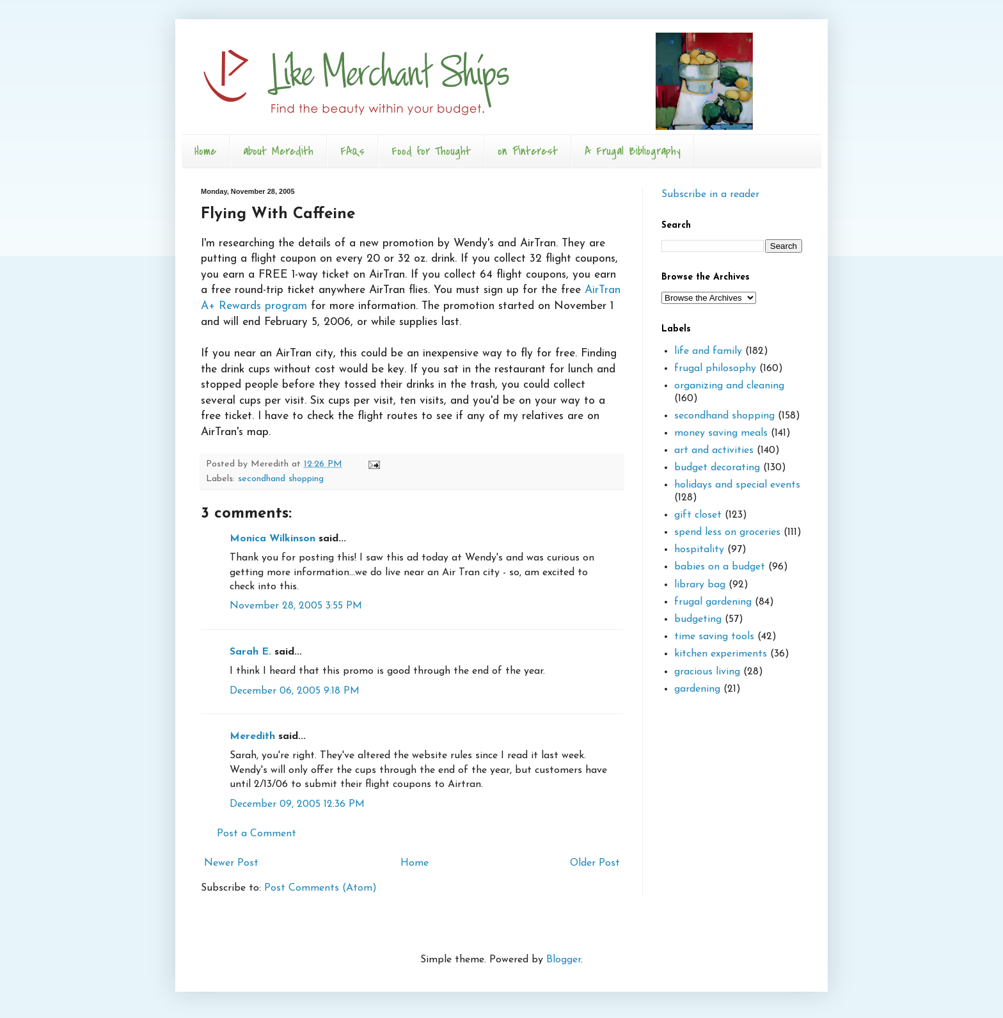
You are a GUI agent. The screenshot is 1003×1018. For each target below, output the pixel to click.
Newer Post (231, 863)
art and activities (714, 450)
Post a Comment (256, 834)
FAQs (352, 151)
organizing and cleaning (729, 386)
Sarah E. (250, 652)
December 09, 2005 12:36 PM (297, 804)
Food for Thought (431, 151)
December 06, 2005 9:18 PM (294, 691)
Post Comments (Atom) (320, 888)
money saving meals (721, 433)
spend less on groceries (727, 532)
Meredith (252, 736)
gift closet (698, 515)
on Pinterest (528, 151)
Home (205, 151)
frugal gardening (713, 602)
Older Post (595, 863)
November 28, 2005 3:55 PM (296, 606)
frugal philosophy (715, 368)
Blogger (563, 960)
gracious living (707, 672)
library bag (699, 585)
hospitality (699, 550)
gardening (697, 689)
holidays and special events (737, 485)
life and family (708, 351)
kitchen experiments (720, 654)
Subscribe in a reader (710, 194)
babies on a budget (719, 567)
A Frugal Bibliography (633, 151)
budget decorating (717, 468)
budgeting (698, 619)
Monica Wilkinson (272, 539)
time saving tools (714, 637)
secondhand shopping (281, 479)
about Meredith (278, 151)
